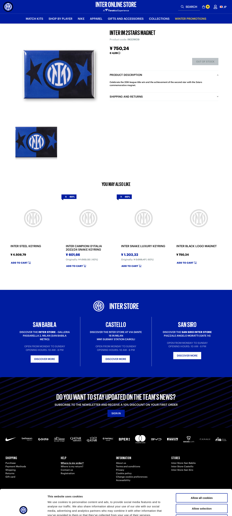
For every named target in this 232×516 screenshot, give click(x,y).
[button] (223, 7)
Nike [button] (81, 18)
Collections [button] (159, 18)
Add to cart (21, 262)
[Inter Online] (8, 7)
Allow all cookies (202, 471)
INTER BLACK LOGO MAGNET (196, 246)
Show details (190, 508)
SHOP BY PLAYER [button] (60, 18)
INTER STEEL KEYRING (26, 246)
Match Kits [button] (34, 18)
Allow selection (202, 482)
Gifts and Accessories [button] (126, 18)
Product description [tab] (126, 75)
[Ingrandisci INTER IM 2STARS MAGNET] (58, 74)
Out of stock (205, 61)
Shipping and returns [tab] (126, 96)
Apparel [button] (96, 18)
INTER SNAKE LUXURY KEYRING (143, 246)
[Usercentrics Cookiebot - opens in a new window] (23, 509)
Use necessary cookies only (202, 492)
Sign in (116, 413)
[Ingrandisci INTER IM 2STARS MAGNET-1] (36, 142)
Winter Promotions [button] (190, 18)
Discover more (44, 359)
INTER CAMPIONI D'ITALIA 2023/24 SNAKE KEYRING (84, 247)
